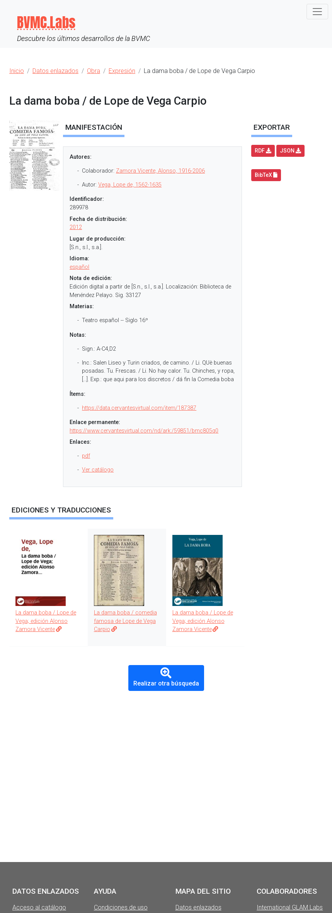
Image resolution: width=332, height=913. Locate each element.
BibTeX (266, 175)
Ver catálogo (98, 470)
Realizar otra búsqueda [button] (166, 677)
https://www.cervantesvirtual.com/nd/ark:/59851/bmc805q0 (144, 431)
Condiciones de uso (121, 907)
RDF (263, 151)
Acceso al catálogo (39, 907)
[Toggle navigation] (317, 11)
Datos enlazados (198, 907)
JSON (290, 151)
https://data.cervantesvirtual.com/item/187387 (139, 408)
